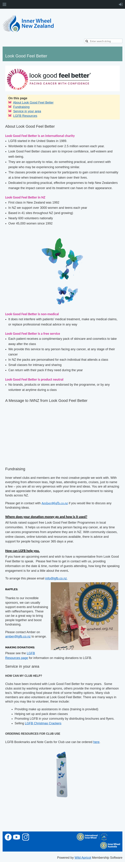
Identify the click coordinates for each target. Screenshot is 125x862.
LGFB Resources (25, 116)
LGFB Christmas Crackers (43, 723)
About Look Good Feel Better (33, 102)
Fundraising (21, 107)
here (96, 742)
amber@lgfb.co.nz (18, 636)
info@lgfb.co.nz (56, 578)
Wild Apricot (83, 857)
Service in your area (27, 111)
